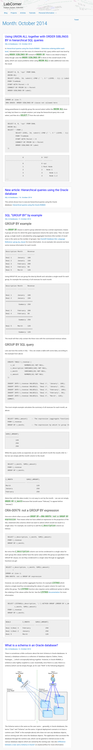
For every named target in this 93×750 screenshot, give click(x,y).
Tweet (76, 20)
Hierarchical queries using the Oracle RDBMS (29, 205)
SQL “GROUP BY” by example (23, 215)
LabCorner (13, 4)
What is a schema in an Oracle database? (31, 645)
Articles (23, 13)
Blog (5, 13)
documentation (50, 592)
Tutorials (32, 13)
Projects (14, 13)
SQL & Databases (11, 44)
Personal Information (46, 13)
